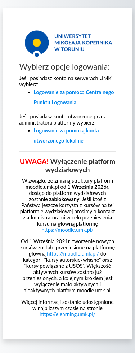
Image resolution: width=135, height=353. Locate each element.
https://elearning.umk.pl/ (67, 314)
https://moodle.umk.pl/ (67, 230)
